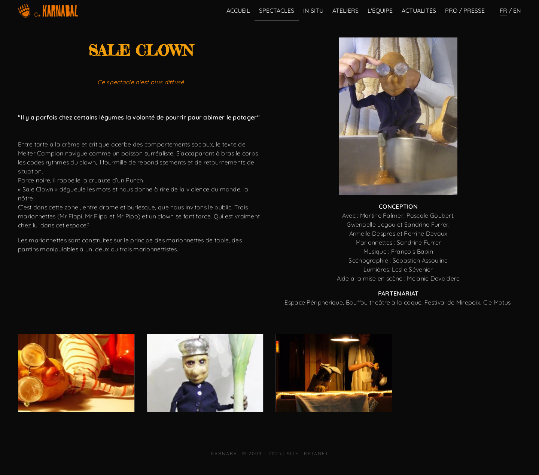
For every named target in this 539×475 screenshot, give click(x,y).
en (517, 10)
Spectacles (276, 10)
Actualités (419, 10)
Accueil (238, 10)
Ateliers (345, 10)
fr (503, 10)
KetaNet (316, 453)
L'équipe (380, 10)
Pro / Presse (465, 10)
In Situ (313, 10)
